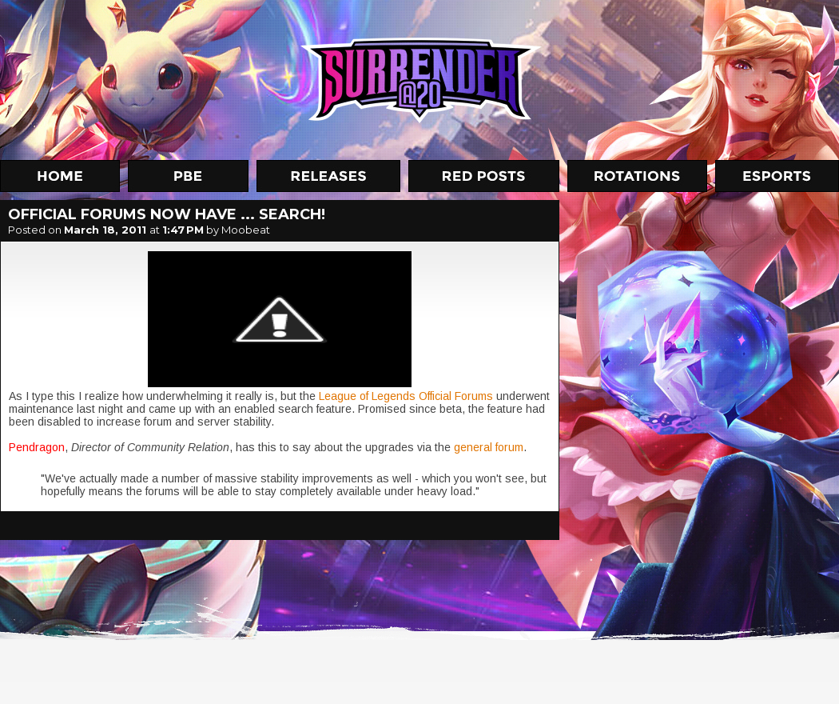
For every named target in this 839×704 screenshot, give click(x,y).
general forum (487, 447)
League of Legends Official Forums (406, 396)
